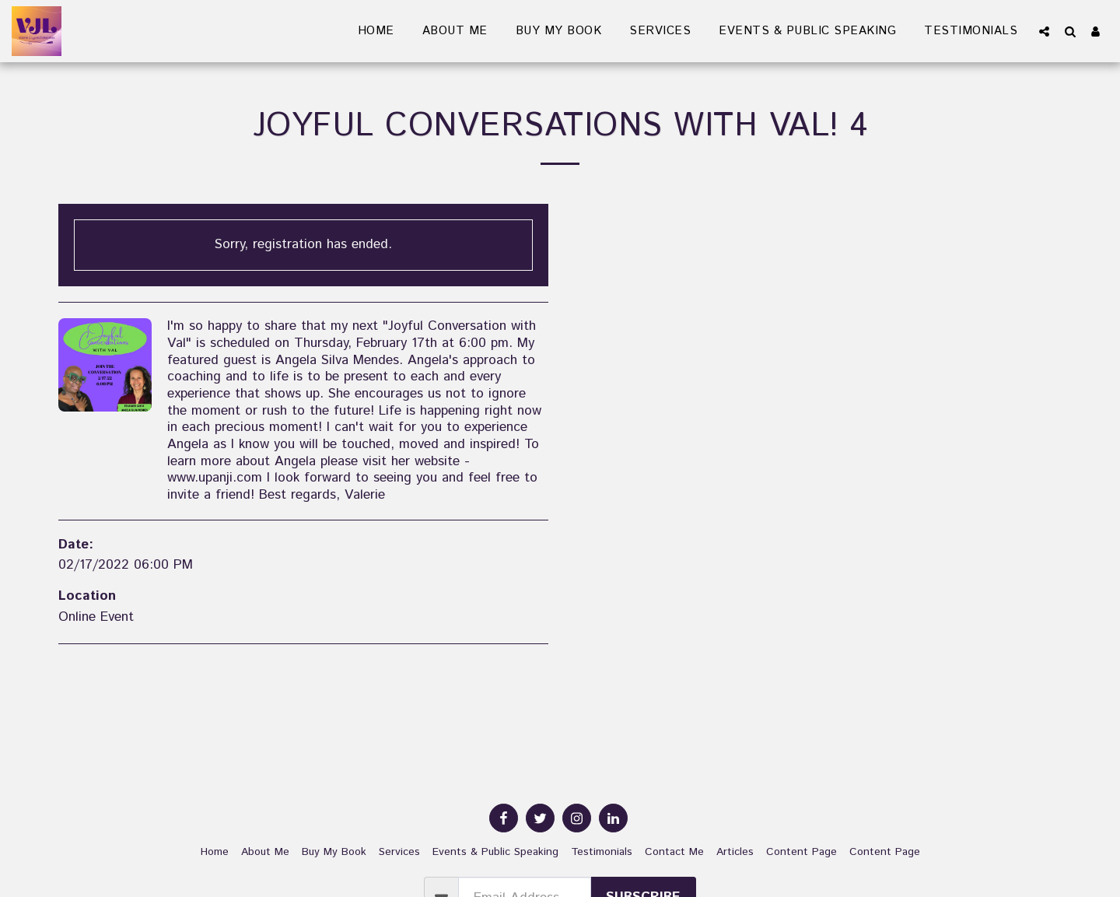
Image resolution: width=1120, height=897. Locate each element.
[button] (1044, 31)
